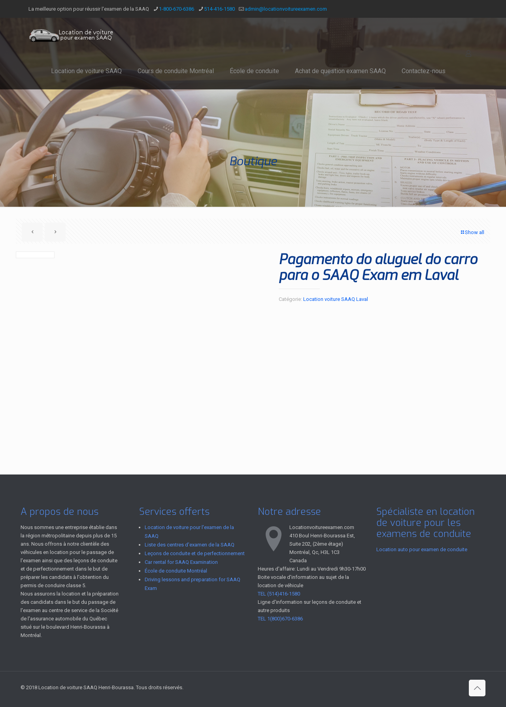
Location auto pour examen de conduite (421, 549)
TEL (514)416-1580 (279, 594)
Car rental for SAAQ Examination (181, 562)
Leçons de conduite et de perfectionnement (195, 553)
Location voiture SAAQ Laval (335, 299)
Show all (472, 232)
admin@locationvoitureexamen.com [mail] (286, 9)
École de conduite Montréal (176, 571)
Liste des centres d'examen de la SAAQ (189, 545)
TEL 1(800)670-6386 (280, 619)
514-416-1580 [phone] (219, 9)
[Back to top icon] (477, 688)
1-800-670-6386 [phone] (176, 9)
